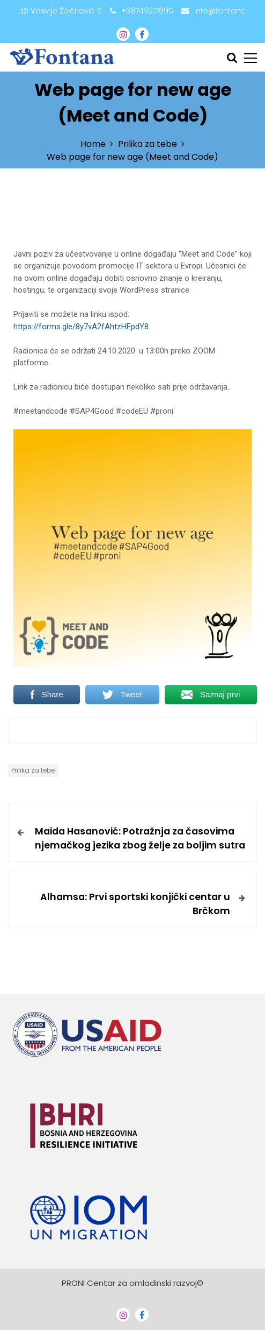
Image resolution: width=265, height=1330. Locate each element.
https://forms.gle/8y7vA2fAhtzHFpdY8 (81, 326)
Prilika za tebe (33, 770)
